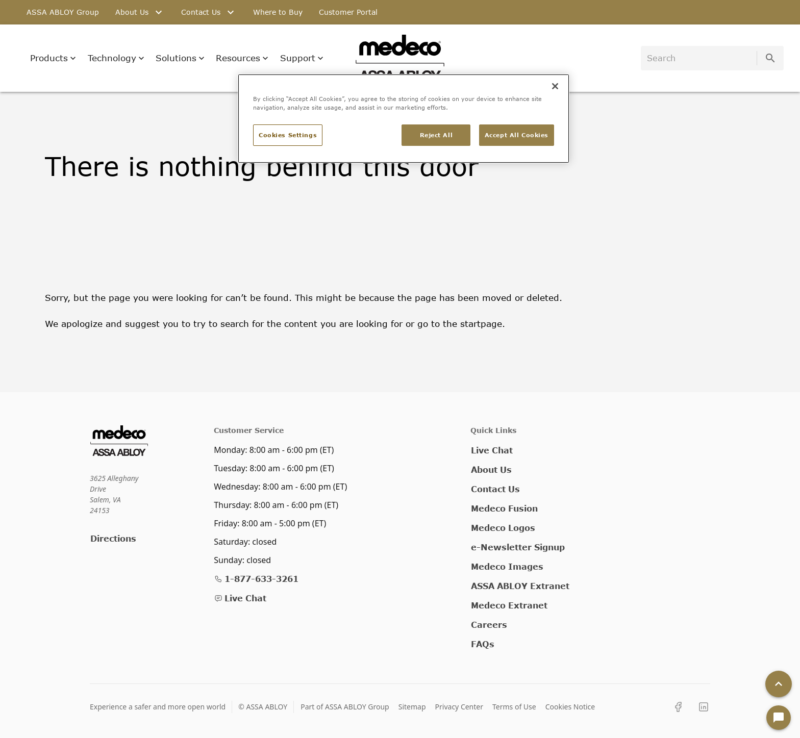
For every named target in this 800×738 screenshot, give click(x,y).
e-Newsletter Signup (518, 547)
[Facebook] (678, 707)
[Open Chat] (778, 717)
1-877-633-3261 (256, 578)
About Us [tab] (140, 12)
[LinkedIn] (703, 707)
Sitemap (412, 706)
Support (302, 58)
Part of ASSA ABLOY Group (345, 706)
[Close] (555, 86)
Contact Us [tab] (209, 12)
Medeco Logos (503, 527)
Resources (242, 58)
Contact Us (495, 489)
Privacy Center (459, 706)
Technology (116, 58)
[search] (701, 58)
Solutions (180, 58)
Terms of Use (514, 706)
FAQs (482, 644)
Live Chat (240, 598)
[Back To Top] (778, 684)
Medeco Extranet (509, 605)
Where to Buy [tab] (278, 12)
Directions (113, 538)
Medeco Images (507, 566)
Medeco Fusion (504, 508)
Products (53, 58)
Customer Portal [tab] (348, 12)
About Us (491, 469)
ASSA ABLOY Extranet (520, 586)
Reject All (436, 135)
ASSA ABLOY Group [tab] (62, 12)
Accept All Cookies (516, 135)
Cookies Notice (570, 706)
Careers (489, 624)
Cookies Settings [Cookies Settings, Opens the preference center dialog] (288, 135)
